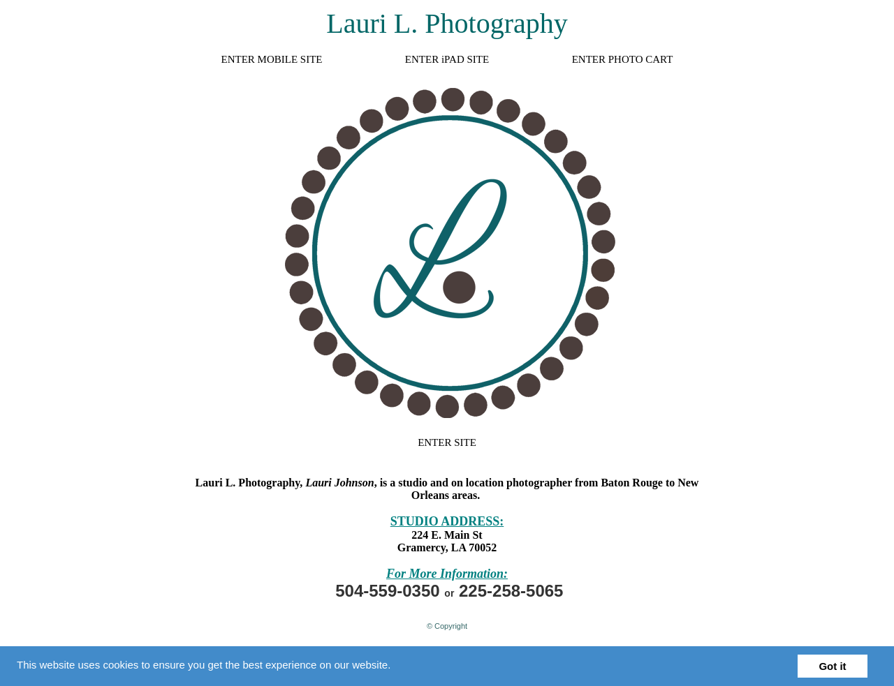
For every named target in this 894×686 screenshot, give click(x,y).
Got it (832, 666)
